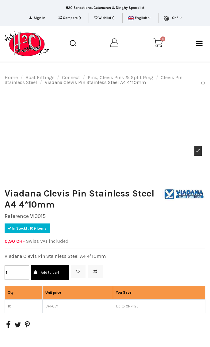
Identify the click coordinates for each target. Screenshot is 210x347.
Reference (17, 216)
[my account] (114, 44)
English (139, 18)
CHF (176, 18)
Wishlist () (105, 18)
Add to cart (46, 272)
